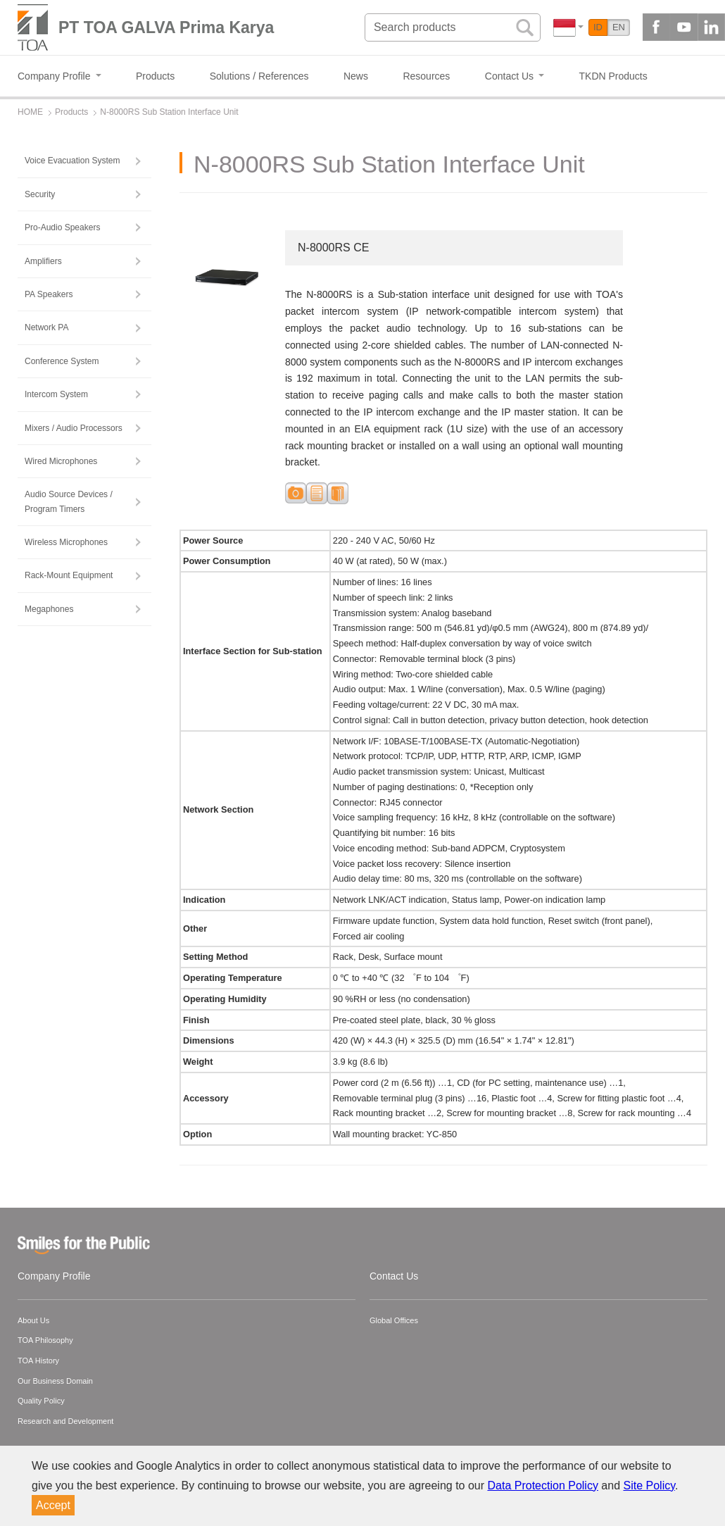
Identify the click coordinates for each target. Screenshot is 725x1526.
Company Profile (54, 1276)
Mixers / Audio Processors (73, 428)
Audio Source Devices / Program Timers (69, 501)
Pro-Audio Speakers (62, 227)
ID (598, 27)
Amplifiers (43, 261)
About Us (33, 1320)
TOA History (38, 1360)
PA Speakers (48, 294)
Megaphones (49, 609)
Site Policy (650, 1485)
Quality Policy (41, 1400)
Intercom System (56, 394)
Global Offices (394, 1320)
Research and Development (65, 1421)
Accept (53, 1505)
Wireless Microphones (66, 542)
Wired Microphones (61, 461)
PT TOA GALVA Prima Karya (166, 27)
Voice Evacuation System (72, 160)
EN (618, 27)
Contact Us (394, 1276)
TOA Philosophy (45, 1340)
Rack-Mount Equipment (69, 575)
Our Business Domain (55, 1381)
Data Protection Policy (543, 1485)
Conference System (62, 361)
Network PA (46, 327)
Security (40, 194)
